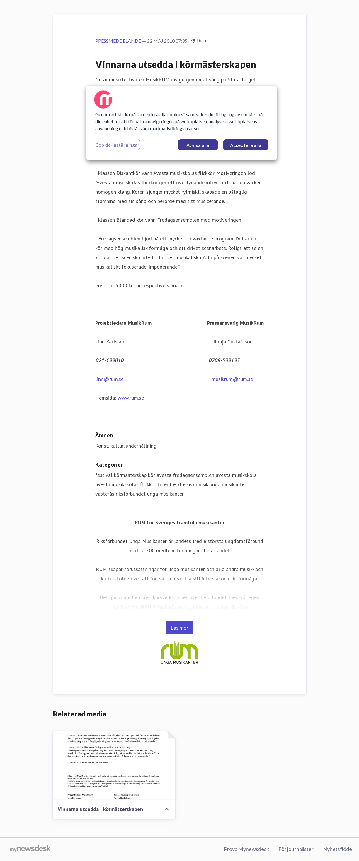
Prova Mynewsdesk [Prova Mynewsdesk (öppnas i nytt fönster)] (246, 849)
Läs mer (179, 627)
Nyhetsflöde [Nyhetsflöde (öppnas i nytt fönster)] (337, 849)
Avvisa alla (197, 145)
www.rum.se (131, 397)
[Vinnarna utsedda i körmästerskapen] (114, 765)
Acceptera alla (245, 145)
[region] (181, 123)
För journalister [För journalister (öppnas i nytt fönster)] (296, 849)
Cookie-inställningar (117, 144)
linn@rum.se (109, 379)
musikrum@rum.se (232, 379)
